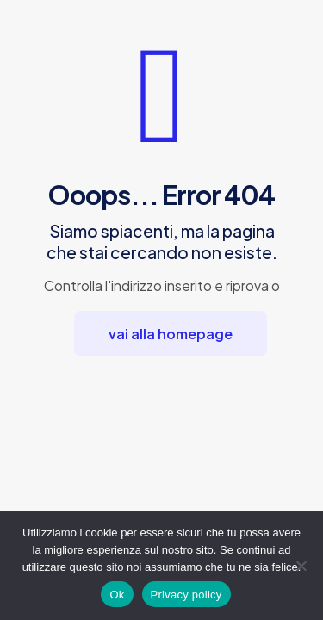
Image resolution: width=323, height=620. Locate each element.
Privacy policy (186, 594)
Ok (116, 594)
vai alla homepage (171, 334)
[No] (301, 565)
